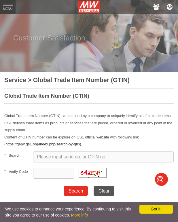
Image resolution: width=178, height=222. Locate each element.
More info (79, 215)
